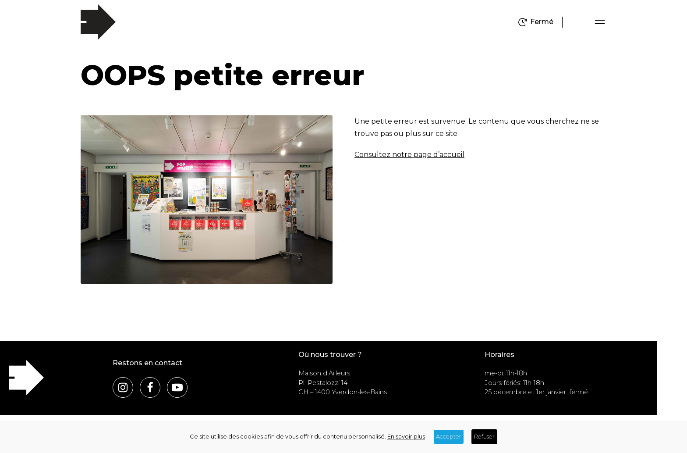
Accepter (448, 436)
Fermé (541, 21)
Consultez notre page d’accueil (409, 154)
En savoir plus (406, 436)
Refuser (484, 436)
